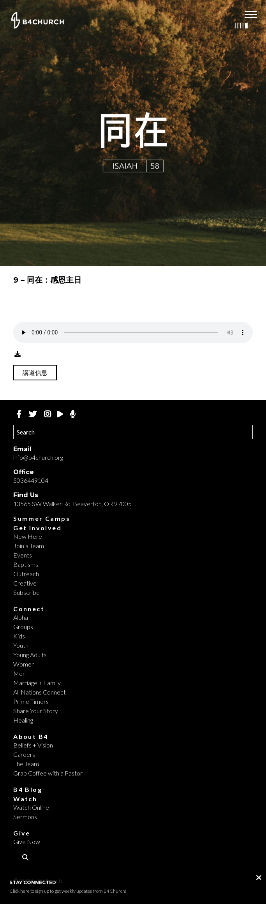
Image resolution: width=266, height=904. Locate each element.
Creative (25, 583)
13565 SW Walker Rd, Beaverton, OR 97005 (72, 503)
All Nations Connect (39, 692)
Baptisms (25, 564)
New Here (27, 536)
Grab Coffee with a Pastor (48, 773)
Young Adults (30, 654)
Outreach (26, 573)
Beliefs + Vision (33, 745)
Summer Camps (41, 518)
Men (19, 673)
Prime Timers (31, 701)
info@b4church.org (38, 457)
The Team (26, 763)
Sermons (25, 816)
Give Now (26, 841)
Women (24, 664)
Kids (19, 636)
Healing (23, 720)
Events (22, 555)
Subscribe (26, 592)
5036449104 (30, 480)
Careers (24, 754)
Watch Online (31, 807)
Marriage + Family (37, 682)
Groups (23, 626)
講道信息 (35, 372)
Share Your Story (35, 710)
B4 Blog (27, 789)
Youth (20, 645)
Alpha (20, 617)
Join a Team (28, 545)
